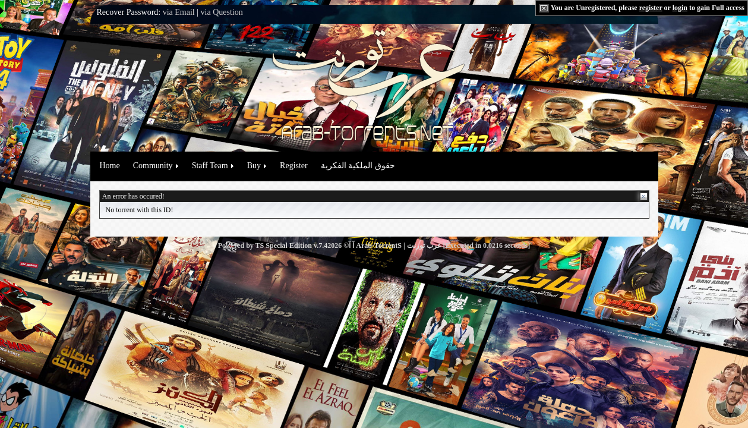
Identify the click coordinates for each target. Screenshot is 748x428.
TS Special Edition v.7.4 (291, 245)
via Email (179, 12)
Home (110, 165)
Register (294, 165)
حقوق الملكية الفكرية (358, 165)
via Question (222, 12)
